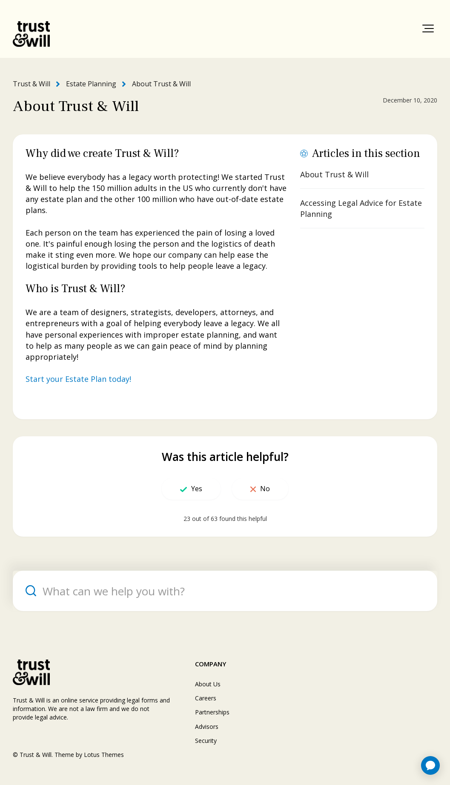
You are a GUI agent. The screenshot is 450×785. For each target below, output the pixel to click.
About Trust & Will (161, 83)
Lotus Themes (104, 755)
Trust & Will (31, 83)
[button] (428, 28)
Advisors (206, 726)
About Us (208, 684)
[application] (430, 765)
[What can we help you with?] (225, 591)
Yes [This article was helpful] (196, 488)
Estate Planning (91, 83)
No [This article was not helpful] (265, 488)
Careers (205, 698)
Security (206, 741)
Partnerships (212, 712)
